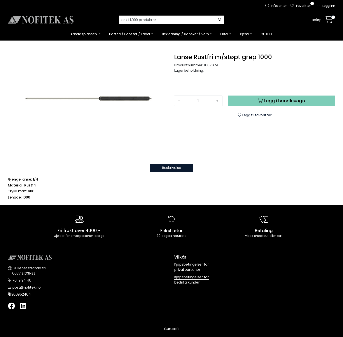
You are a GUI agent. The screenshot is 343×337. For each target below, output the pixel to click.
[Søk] (167, 20)
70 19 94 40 (21, 280)
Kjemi (244, 34)
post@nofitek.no (26, 287)
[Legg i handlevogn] (281, 101)
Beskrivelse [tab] (171, 167)
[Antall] (198, 101)
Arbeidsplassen (84, 34)
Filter (224, 34)
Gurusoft (171, 328)
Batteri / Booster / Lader (129, 34)
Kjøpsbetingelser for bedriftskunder (191, 280)
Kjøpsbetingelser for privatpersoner (191, 267)
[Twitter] (11, 306)
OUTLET (267, 34)
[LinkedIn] (23, 306)
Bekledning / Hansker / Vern (185, 34)
